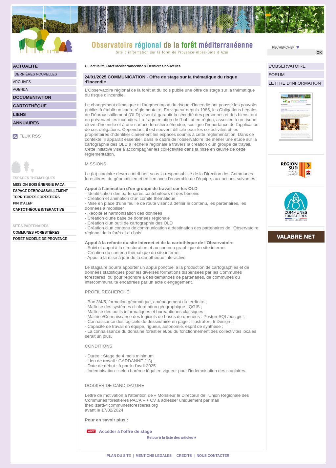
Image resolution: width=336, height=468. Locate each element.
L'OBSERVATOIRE (287, 66)
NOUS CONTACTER (213, 455)
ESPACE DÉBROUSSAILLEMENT (40, 191)
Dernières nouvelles (163, 66)
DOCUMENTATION (32, 97)
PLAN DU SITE (119, 455)
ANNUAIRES (26, 122)
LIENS (19, 114)
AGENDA (20, 89)
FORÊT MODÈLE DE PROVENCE (40, 239)
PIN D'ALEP (22, 203)
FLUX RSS (30, 136)
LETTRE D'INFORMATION (295, 83)
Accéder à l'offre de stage (125, 431)
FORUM (277, 74)
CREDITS (184, 455)
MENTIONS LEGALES (154, 455)
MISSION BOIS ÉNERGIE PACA (39, 184)
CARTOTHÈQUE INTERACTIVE (38, 209)
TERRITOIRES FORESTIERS (36, 197)
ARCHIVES (22, 82)
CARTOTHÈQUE (30, 105)
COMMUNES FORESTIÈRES (36, 232)
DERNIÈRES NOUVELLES (36, 74)
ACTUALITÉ (25, 66)
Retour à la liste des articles (172, 437)
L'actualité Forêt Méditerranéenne (115, 66)
